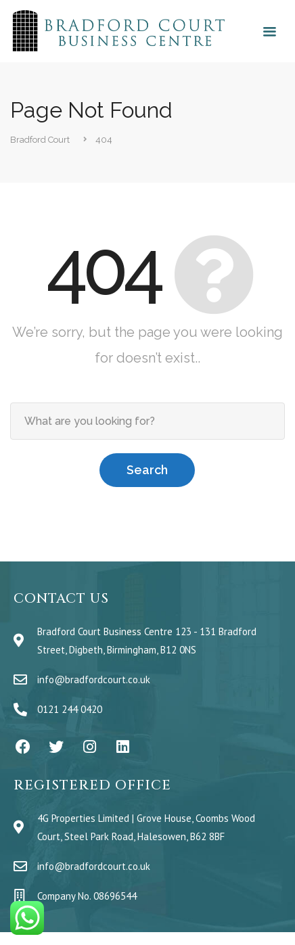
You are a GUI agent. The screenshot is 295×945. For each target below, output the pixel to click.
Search (147, 470)
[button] (269, 32)
